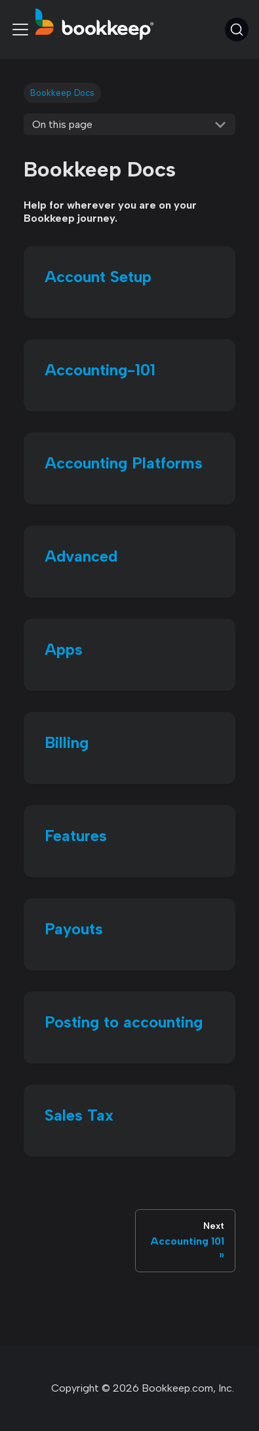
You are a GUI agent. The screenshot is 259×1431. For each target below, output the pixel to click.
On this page (62, 124)
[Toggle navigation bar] (20, 29)
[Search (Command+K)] (237, 29)
